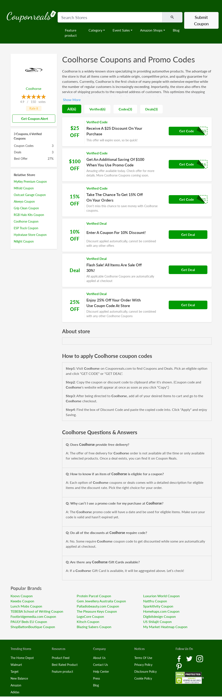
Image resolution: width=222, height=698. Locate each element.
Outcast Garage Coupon (30, 195)
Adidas (15, 692)
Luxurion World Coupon (161, 596)
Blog (176, 30)
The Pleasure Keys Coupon (97, 611)
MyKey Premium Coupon (30, 181)
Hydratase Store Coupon (30, 235)
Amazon (16, 685)
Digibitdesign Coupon (159, 616)
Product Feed (60, 658)
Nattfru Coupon (155, 601)
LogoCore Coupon (90, 616)
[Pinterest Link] (179, 666)
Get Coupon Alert (33, 118)
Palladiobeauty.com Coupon (98, 606)
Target (14, 671)
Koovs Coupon (22, 596)
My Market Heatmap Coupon (165, 627)
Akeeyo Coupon (24, 201)
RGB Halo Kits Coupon (29, 215)
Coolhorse (33, 88)
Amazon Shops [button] (151, 30)
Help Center (101, 671)
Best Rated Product (65, 664)
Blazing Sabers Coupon (94, 627)
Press (96, 678)
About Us (99, 658)
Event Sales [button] (121, 30)
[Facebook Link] (179, 658)
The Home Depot (22, 658)
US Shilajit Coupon (157, 622)
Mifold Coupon (24, 188)
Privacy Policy (143, 664)
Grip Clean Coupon (26, 208)
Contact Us (100, 664)
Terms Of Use (143, 658)
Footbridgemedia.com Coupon (33, 616)
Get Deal (188, 234)
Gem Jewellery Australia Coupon (101, 601)
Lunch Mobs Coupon (26, 606)
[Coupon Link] (137, 131)
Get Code (186, 131)
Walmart (16, 664)
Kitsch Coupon (88, 622)
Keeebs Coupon (22, 601)
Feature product (71, 32)
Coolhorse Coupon (26, 221)
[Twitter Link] (189, 658)
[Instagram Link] (199, 658)
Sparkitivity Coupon (158, 606)
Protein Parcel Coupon (94, 596)
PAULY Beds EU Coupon (29, 622)
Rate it (33, 108)
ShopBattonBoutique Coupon (33, 627)
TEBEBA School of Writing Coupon (37, 611)
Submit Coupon (201, 20)
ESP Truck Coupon (26, 228)
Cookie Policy (143, 678)
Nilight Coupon (24, 241)
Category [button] (95, 30)
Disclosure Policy (145, 671)
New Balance (19, 678)
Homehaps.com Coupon (161, 611)
